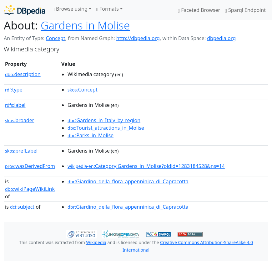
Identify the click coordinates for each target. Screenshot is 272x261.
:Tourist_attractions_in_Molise (106, 127)
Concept (55, 38)
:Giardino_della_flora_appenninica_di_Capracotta (128, 181)
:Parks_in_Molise (90, 135)
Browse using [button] (70, 8)
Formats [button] (107, 8)
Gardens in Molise (85, 25)
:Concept (83, 89)
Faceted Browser (199, 10)
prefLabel (21, 150)
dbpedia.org (221, 38)
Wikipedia (96, 242)
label (15, 105)
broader (19, 120)
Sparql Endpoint (245, 10)
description (23, 74)
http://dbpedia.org (138, 38)
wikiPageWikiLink (30, 188)
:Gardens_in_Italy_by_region (104, 120)
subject (22, 206)
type (14, 89)
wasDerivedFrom (30, 166)
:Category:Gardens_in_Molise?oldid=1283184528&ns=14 (146, 166)
